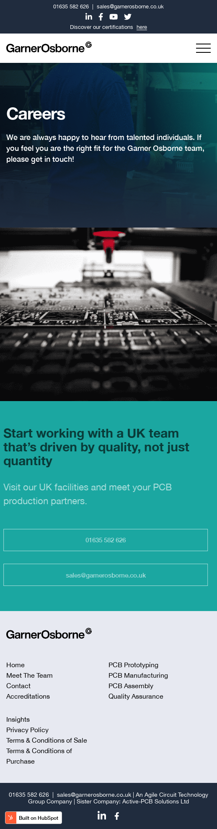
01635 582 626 (71, 6)
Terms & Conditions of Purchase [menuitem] (39, 756)
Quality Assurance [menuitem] (135, 696)
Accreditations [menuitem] (28, 696)
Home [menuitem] (15, 664)
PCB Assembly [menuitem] (130, 685)
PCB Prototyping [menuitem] (133, 664)
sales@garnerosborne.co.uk (130, 6)
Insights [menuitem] (18, 719)
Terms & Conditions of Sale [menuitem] (46, 740)
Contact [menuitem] (18, 685)
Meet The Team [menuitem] (29, 675)
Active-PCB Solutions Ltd (155, 801)
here (142, 27)
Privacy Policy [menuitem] (27, 729)
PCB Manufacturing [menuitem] (138, 675)
